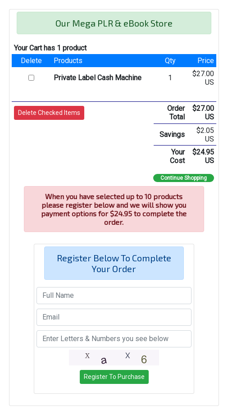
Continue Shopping (183, 178)
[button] (49, 113)
